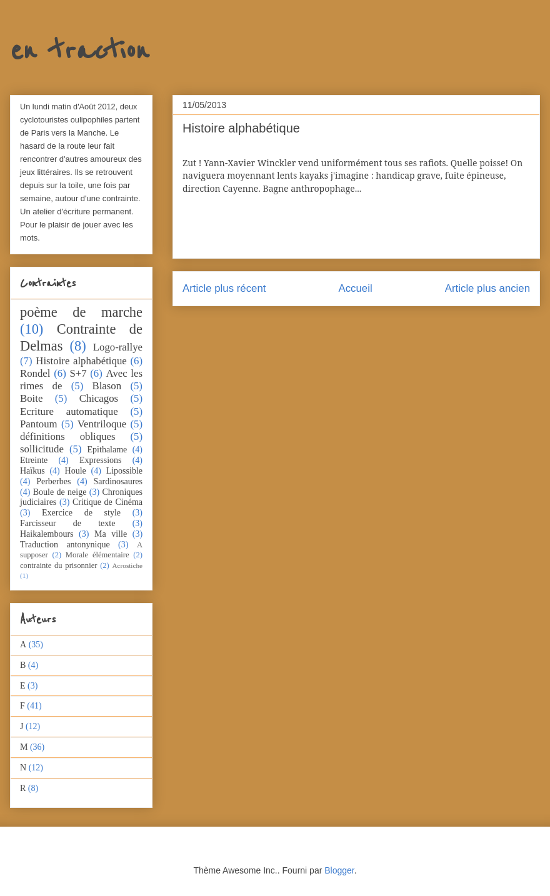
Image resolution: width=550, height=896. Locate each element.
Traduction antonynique (65, 544)
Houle (75, 470)
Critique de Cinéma (107, 502)
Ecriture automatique (69, 411)
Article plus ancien (487, 288)
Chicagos (98, 398)
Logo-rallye (117, 347)
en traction (79, 51)
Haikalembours (47, 534)
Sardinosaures (117, 481)
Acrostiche (127, 565)
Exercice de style (81, 512)
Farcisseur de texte (67, 523)
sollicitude (42, 449)
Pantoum (39, 424)
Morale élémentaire (97, 554)
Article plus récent (224, 288)
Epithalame (108, 449)
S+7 (77, 373)
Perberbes (53, 481)
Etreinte (34, 460)
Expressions (100, 460)
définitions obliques (68, 436)
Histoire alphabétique (81, 361)
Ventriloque (102, 424)
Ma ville (110, 534)
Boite (31, 398)
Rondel (35, 373)
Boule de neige (60, 492)
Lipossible (124, 470)
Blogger (339, 870)
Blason (107, 386)
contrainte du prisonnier (58, 565)
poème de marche (81, 312)
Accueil (355, 288)
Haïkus (32, 470)
